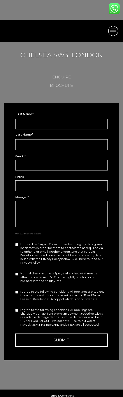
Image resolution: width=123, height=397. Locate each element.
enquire (61, 77)
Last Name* (24, 134)
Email (20, 156)
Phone (19, 176)
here (82, 259)
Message (22, 197)
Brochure (61, 85)
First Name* (24, 114)
